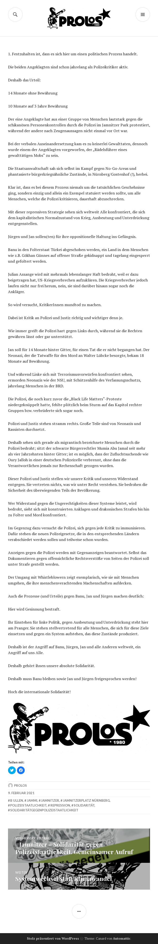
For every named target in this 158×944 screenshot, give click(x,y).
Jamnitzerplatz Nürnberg (86, 800)
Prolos (20, 785)
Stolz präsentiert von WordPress (53, 938)
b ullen (16, 800)
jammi (32, 800)
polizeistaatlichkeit (28, 805)
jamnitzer (50, 800)
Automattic (121, 938)
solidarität (84, 805)
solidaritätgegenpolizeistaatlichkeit (44, 810)
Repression (60, 805)
